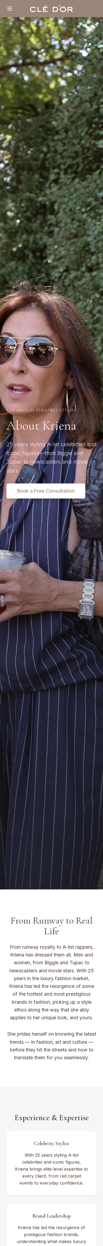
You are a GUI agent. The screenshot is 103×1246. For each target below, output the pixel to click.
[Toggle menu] (9, 8)
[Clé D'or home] (51, 8)
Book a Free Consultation (46, 491)
